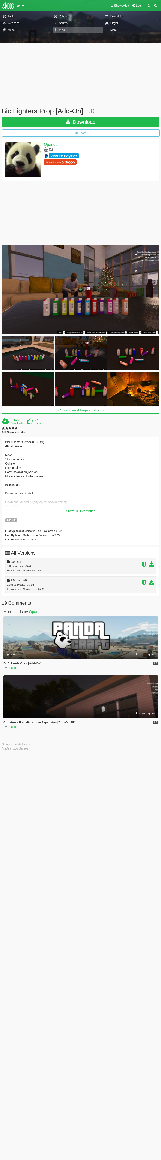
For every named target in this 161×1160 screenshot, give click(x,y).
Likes (38, 423)
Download (80, 122)
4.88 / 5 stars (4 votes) (14, 432)
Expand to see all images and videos (80, 410)
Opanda (51, 144)
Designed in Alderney (16, 744)
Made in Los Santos (15, 748)
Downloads (17, 423)
